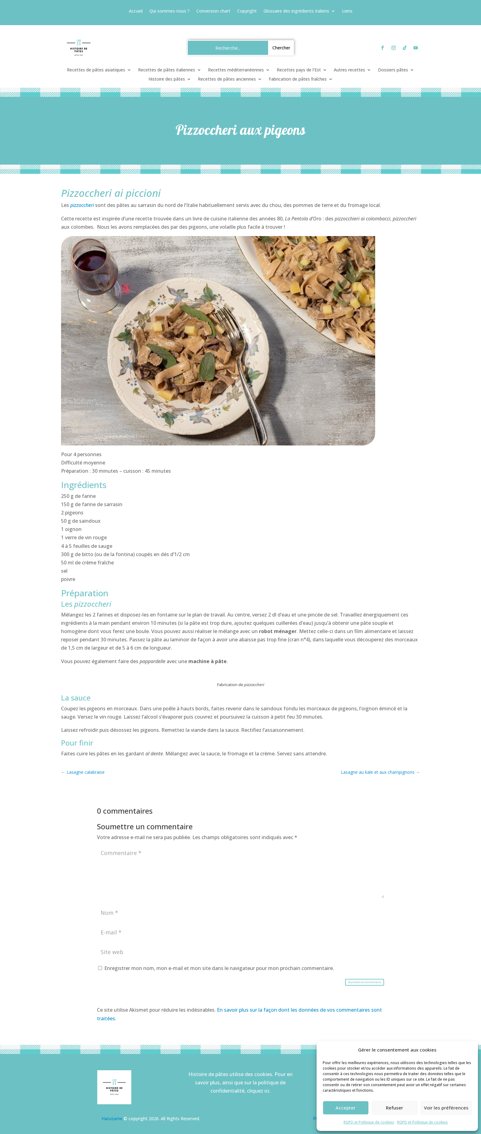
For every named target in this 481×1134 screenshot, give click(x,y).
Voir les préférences (446, 1108)
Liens (347, 11)
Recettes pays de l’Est (299, 70)
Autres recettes (349, 70)
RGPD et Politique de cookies (369, 1122)
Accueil (136, 11)
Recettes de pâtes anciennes (227, 79)
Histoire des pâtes (166, 79)
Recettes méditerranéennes (236, 70)
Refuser (394, 1108)
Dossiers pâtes (393, 70)
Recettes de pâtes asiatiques (96, 70)
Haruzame (112, 1118)
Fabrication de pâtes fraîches (298, 79)
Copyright (247, 11)
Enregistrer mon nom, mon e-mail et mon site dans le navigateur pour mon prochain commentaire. (219, 968)
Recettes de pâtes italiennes (166, 70)
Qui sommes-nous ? (169, 11)
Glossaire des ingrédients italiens (296, 11)
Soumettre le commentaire (364, 982)
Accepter (346, 1108)
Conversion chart (213, 11)
